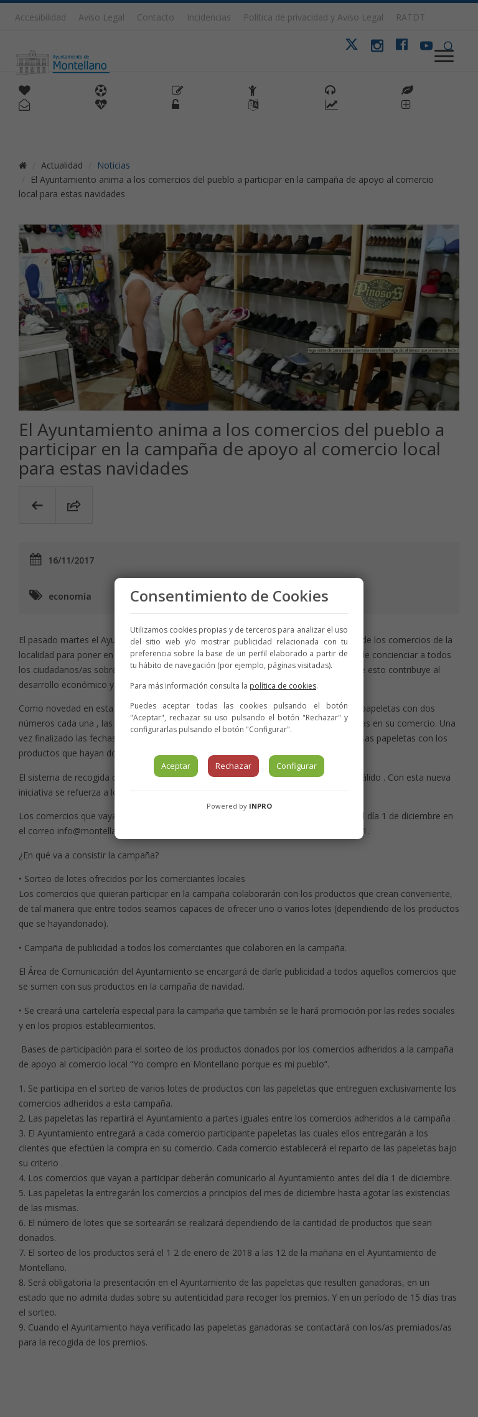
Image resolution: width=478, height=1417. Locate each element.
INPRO (260, 806)
